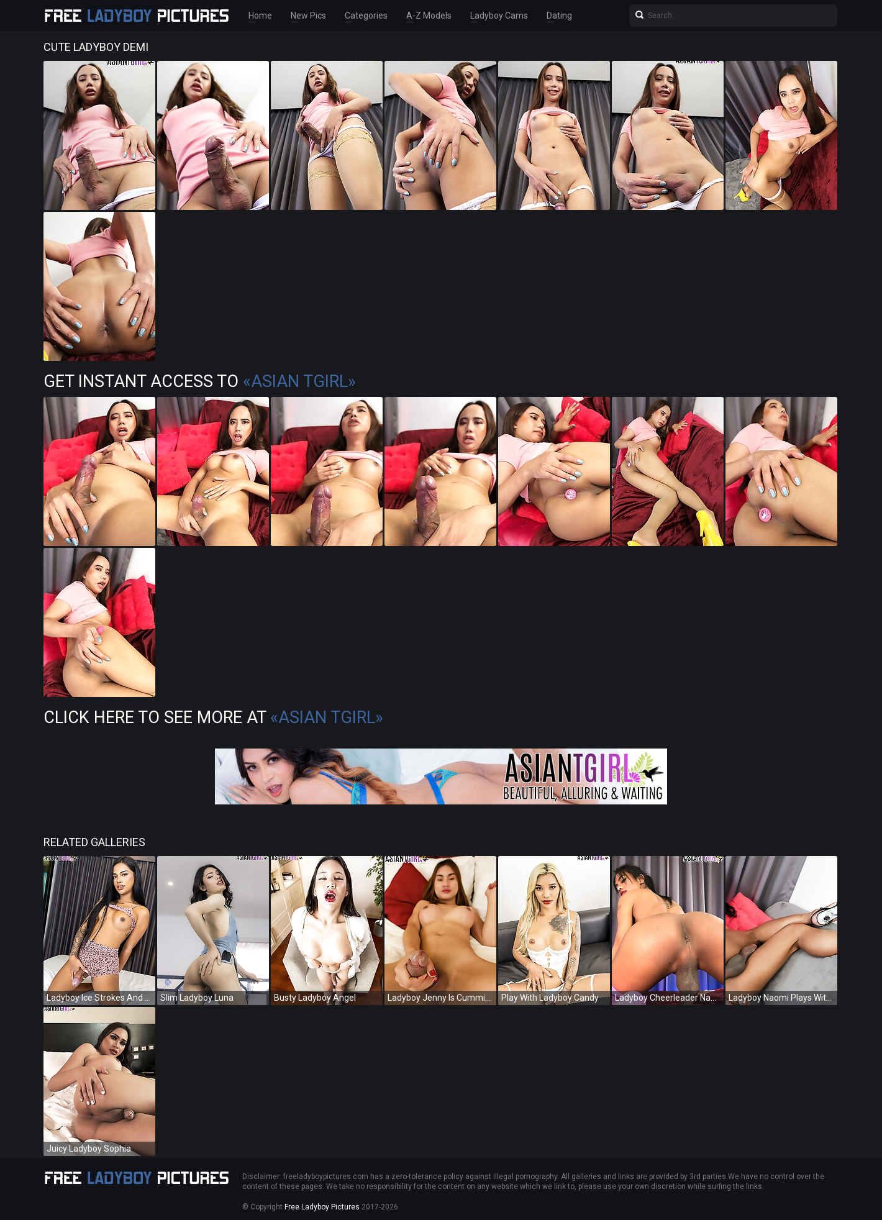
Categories (366, 15)
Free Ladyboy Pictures (322, 1207)
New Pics (308, 15)
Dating (559, 15)
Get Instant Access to (199, 381)
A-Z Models (429, 15)
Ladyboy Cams (499, 15)
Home (260, 15)
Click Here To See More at (213, 717)
